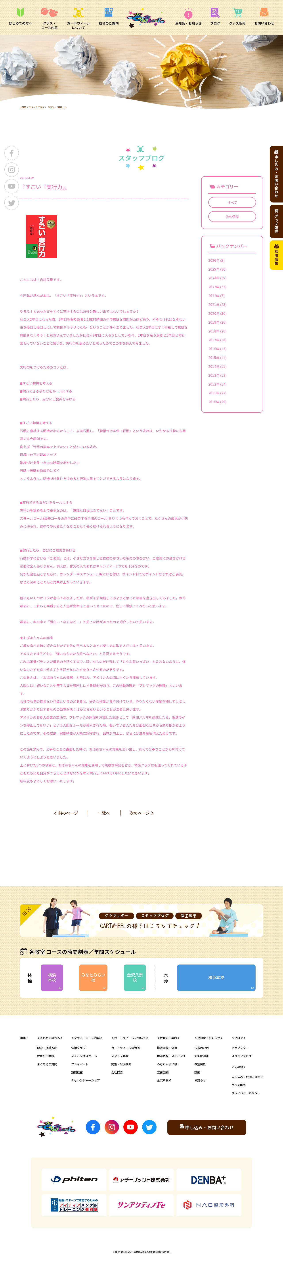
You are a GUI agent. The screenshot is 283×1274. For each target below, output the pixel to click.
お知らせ (200, 1080)
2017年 (214, 340)
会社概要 (117, 1072)
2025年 (214, 269)
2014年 (214, 366)
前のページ (68, 813)
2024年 (214, 278)
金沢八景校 (135, 977)
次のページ (140, 813)
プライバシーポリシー (245, 1093)
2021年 (214, 304)
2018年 (214, 331)
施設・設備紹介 (121, 1064)
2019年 (214, 322)
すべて (232, 202)
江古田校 (162, 1072)
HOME (23, 107)
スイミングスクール (84, 1056)
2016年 (214, 348)
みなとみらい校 (93, 977)
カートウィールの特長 (125, 1048)
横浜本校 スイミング (171, 1056)
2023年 (214, 286)
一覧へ (104, 813)
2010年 (214, 401)
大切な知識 (201, 1056)
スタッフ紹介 (119, 1056)
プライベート (79, 1064)
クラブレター (240, 1048)
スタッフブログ (36, 107)
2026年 (214, 260)
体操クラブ (78, 1048)
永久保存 (232, 216)
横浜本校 (52, 977)
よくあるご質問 (47, 1064)
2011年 (214, 393)
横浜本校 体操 (167, 1048)
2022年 (214, 295)
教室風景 (200, 1064)
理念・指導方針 (47, 1048)
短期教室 (77, 1072)
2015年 (214, 357)
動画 (197, 1072)
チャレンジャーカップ (85, 1080)
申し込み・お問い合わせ (247, 1077)
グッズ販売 (238, 1085)
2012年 (214, 384)
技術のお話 (201, 1048)
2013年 (214, 375)
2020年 (214, 313)
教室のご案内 (45, 1056)
